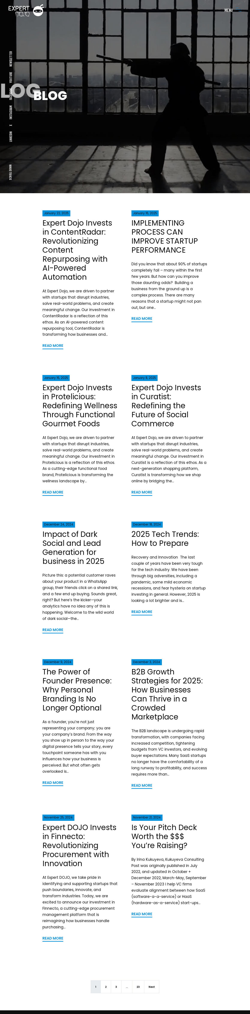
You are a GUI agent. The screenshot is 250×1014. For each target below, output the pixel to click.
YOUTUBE (10, 77)
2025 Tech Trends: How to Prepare (165, 538)
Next (152, 987)
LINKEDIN (10, 136)
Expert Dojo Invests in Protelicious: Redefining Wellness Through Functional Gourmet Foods (79, 405)
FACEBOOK (10, 94)
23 (138, 987)
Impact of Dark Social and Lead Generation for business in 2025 (73, 547)
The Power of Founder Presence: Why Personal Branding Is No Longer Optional (77, 689)
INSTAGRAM (10, 112)
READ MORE (52, 345)
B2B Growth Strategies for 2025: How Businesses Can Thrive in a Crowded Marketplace (167, 694)
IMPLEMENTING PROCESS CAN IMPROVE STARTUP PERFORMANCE (164, 236)
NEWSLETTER (10, 59)
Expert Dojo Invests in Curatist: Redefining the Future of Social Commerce (166, 405)
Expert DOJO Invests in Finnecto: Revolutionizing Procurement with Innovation (79, 845)
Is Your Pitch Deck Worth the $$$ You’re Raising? (164, 836)
